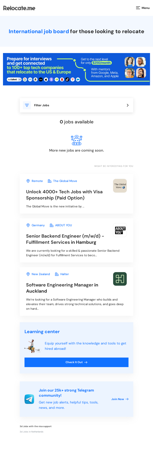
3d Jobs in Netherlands (31, 431)
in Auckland (62, 288)
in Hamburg (65, 239)
